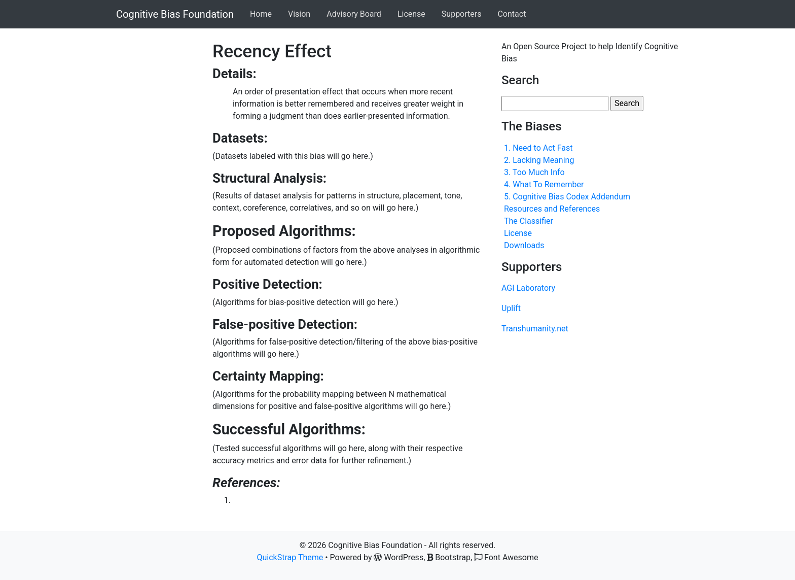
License (411, 14)
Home (261, 14)
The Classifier (528, 221)
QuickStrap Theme (290, 557)
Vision (299, 14)
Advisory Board (354, 14)
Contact (511, 14)
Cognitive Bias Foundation (175, 14)
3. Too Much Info (534, 172)
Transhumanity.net (534, 328)
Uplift (511, 308)
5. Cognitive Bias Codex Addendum (567, 196)
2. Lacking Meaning (539, 160)
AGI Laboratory (528, 288)
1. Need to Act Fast (538, 148)
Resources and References (552, 209)
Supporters (462, 14)
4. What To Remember (544, 184)
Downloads (524, 245)
